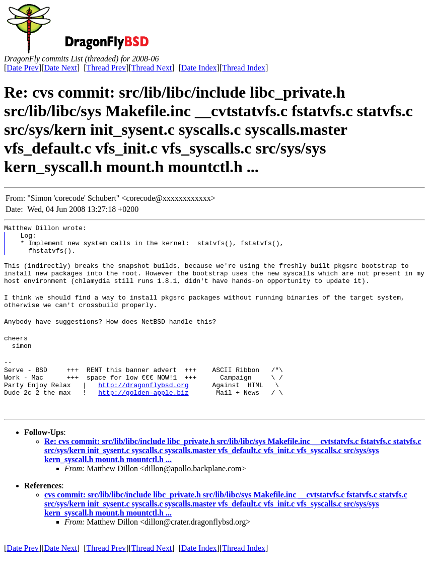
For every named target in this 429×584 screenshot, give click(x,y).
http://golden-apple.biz (143, 419)
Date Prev (23, 67)
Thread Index (243, 67)
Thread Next (151, 67)
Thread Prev (106, 67)
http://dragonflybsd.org (143, 410)
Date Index (199, 67)
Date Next (60, 67)
